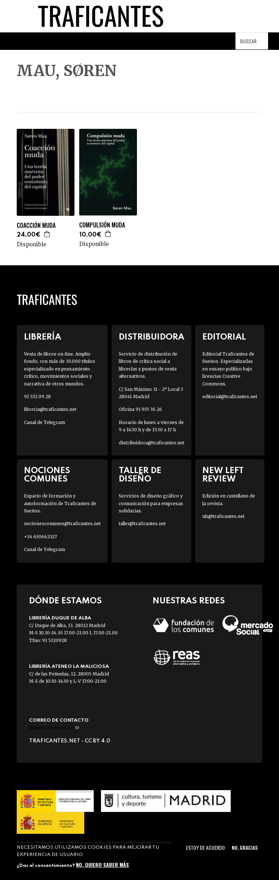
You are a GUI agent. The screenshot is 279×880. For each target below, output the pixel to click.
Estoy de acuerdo (205, 847)
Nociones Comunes (47, 475)
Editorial (224, 337)
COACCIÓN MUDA (36, 225)
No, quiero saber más (102, 864)
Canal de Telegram (44, 422)
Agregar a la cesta (47, 234)
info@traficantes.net (54, 727)
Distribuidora (151, 337)
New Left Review (223, 475)
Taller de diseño (140, 475)
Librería (42, 337)
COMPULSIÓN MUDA (102, 225)
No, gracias (245, 847)
